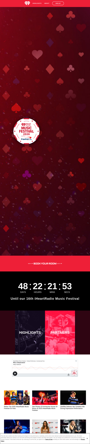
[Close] (87, 438)
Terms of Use (48, 439)
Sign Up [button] (58, 3)
